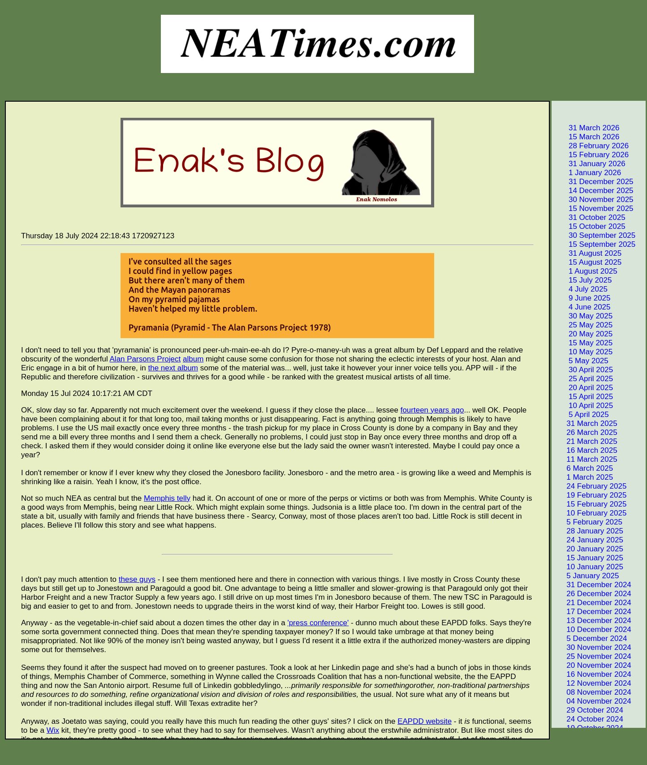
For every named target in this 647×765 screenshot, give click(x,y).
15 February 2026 (591, 154)
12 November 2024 (592, 683)
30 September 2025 (594, 235)
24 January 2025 (588, 540)
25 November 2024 (592, 656)
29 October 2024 (588, 710)
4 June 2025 (582, 307)
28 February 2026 (591, 146)
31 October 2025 (589, 217)
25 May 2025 (582, 325)
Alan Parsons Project (145, 359)
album (193, 359)
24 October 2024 (588, 719)
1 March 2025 (583, 477)
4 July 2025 (580, 289)
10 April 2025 (583, 405)
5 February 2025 (587, 522)
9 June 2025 (582, 298)
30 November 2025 (593, 199)
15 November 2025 (593, 208)
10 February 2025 (589, 513)
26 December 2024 (592, 593)
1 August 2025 (585, 271)
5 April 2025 (581, 414)
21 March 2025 (585, 441)
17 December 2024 (592, 611)
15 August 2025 (587, 262)
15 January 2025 (588, 558)
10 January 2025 (588, 567)
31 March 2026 (586, 128)
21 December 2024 (592, 602)
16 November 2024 (592, 674)
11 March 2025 (585, 459)
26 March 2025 (585, 432)
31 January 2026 (589, 163)
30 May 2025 (582, 316)
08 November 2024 (592, 692)
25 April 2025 (583, 378)
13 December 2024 (592, 620)
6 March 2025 (583, 468)
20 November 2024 (592, 665)
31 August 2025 (587, 253)
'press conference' (318, 623)
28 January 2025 (588, 531)
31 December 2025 (593, 181)
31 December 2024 (592, 584)
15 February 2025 (589, 504)
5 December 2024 (590, 638)
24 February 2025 (589, 486)
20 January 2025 (588, 549)
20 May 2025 (582, 334)
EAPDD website (424, 721)
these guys (137, 579)
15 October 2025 (589, 226)
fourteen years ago (432, 410)
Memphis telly (167, 498)
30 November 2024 (592, 647)
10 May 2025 (582, 352)
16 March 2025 (585, 450)
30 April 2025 (583, 369)
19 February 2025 (589, 495)
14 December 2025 (593, 190)
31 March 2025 (585, 423)
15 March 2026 (586, 137)
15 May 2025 (582, 343)
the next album (173, 368)
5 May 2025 (580, 361)
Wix (53, 730)
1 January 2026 (587, 172)
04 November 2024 (592, 701)
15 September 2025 (594, 244)
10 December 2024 (592, 629)
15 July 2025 (582, 280)
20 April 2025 (583, 387)
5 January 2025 (586, 576)
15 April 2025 (583, 396)
